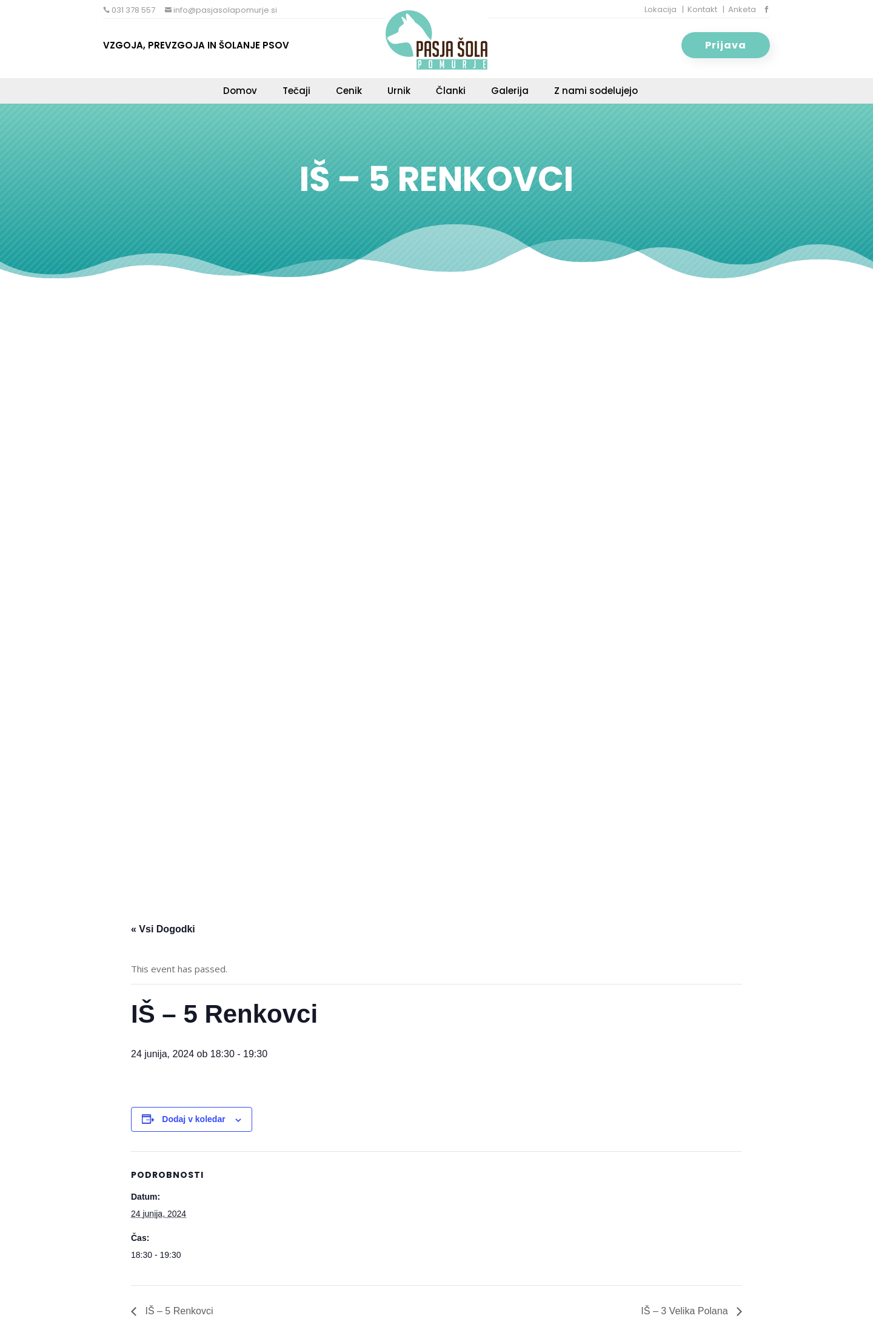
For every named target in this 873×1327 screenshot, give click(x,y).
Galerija (510, 92)
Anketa (742, 9)
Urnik (398, 92)
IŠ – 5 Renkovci (177, 699)
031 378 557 (132, 10)
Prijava (725, 45)
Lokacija (660, 9)
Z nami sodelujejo (596, 92)
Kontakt (702, 9)
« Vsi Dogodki (163, 317)
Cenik (349, 92)
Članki (451, 92)
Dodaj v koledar (193, 507)
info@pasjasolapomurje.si (224, 10)
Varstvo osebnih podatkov (455, 1302)
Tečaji (296, 92)
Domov (240, 92)
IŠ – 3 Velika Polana (686, 699)
